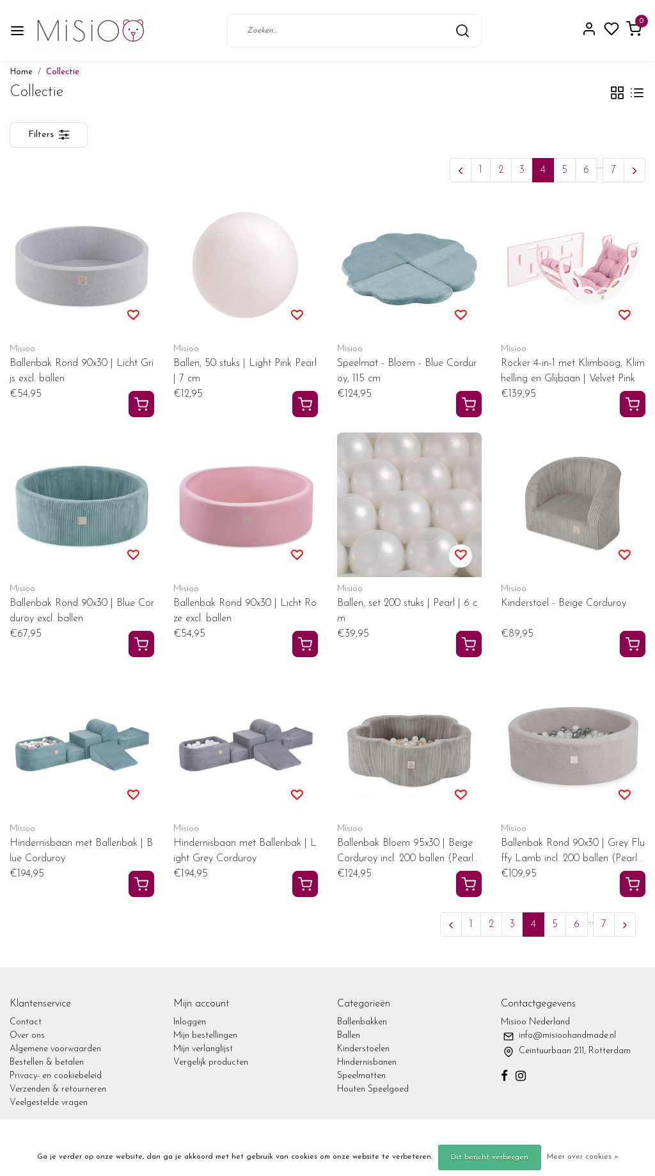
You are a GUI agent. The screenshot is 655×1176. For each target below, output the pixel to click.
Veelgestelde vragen (49, 1103)
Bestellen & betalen (47, 1062)
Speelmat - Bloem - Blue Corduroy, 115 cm (407, 371)
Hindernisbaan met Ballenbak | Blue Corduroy (81, 851)
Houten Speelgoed (373, 1089)
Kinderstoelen (363, 1049)
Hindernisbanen (367, 1062)
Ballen (348, 1035)
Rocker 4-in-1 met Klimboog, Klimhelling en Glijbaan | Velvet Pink (573, 371)
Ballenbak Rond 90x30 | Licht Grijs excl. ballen (82, 371)
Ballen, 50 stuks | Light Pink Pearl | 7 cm (245, 371)
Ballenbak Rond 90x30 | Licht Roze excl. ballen (245, 611)
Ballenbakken (362, 1022)
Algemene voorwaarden (55, 1049)
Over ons (27, 1035)
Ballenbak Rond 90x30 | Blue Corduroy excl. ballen (82, 611)
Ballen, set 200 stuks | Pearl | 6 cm (407, 611)
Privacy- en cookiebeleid (56, 1076)
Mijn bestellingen (205, 1035)
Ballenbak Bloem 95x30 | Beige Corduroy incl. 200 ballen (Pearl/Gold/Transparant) (407, 852)
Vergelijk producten (210, 1062)
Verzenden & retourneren (58, 1089)
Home (21, 72)
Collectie (62, 72)
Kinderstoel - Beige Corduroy (563, 603)
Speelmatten (361, 1076)
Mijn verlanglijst (203, 1049)
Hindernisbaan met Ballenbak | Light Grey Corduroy (245, 851)
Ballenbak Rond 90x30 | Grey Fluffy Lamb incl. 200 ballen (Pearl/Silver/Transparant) (573, 852)
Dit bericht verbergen (489, 1157)
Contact (26, 1022)
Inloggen (189, 1022)
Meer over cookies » (583, 1157)
